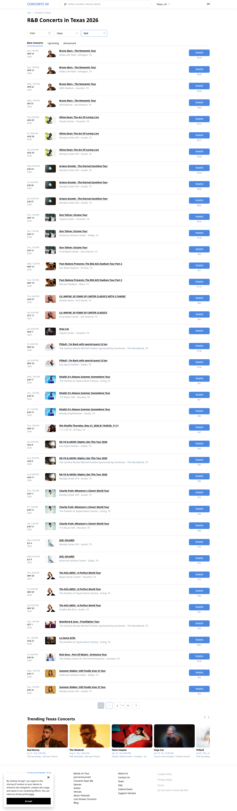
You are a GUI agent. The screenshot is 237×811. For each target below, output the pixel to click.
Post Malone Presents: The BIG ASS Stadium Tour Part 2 (90, 263)
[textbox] (94, 33)
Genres (77, 784)
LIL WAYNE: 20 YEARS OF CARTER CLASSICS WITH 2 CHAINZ (92, 296)
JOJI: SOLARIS (66, 540)
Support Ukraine (127, 793)
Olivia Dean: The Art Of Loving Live (79, 117)
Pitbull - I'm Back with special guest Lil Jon (83, 344)
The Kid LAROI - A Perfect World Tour (80, 572)
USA (29, 12)
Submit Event (125, 789)
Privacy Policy (165, 779)
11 (128, 705)
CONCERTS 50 (38, 4)
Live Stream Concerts (85, 799)
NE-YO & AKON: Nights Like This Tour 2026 (83, 441)
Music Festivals (82, 795)
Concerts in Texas (43, 12)
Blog (76, 802)
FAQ (120, 785)
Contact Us (124, 777)
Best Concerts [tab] (35, 42)
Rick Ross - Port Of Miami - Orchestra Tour (83, 654)
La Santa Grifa (67, 637)
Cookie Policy (165, 774)
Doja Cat (64, 328)
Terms (161, 785)
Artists (77, 788)
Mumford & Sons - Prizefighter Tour (79, 621)
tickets (199, 52)
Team (121, 781)
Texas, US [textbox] (162, 4)
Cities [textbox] (60, 33)
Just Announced (82, 777)
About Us (123, 773)
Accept (28, 801)
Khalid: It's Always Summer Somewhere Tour (84, 376)
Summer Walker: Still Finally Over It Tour (82, 670)
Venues (77, 791)
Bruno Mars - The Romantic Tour (77, 50)
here (31, 794)
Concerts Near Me (83, 780)
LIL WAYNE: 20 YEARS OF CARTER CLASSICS (83, 312)
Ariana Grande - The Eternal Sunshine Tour (83, 166)
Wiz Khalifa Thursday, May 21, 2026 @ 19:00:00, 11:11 (89, 425)
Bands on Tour (81, 773)
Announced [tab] (69, 43)
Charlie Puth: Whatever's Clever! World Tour (84, 490)
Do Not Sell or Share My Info (173, 790)
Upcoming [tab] (53, 43)
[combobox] (163, 4)
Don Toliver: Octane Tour (73, 214)
